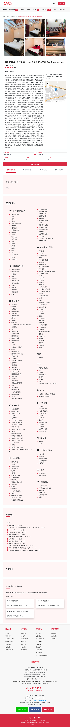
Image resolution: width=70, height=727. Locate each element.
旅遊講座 (62, 10)
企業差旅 (54, 636)
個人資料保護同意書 (42, 655)
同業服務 (54, 633)
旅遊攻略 (23, 644)
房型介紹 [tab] (11, 170)
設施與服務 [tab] (27, 170)
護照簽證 (23, 633)
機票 (22, 10)
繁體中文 (34, 724)
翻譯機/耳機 (24, 639)
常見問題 (38, 633)
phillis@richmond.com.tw (39, 700)
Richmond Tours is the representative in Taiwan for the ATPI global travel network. (35, 681)
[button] (56, 90)
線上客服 (22, 710)
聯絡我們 (8, 644)
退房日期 (40, 152)
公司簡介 (8, 633)
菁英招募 (8, 636)
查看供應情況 (35, 164)
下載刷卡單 (39, 650)
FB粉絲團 (35, 710)
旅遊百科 (23, 641)
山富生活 (8, 647)
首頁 (4, 16)
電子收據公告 (40, 639)
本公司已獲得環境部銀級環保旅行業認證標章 (35, 683)
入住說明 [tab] (59, 170)
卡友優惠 (23, 647)
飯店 (8, 16)
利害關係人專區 (9, 639)
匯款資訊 (38, 647)
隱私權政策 (39, 641)
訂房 (36, 10)
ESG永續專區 (9, 650)
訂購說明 (38, 636)
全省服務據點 (9, 641)
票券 (55, 10)
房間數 (6, 157)
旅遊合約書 (39, 652)
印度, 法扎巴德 (14, 16)
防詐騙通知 (24, 650)
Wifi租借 (23, 636)
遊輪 (28, 10)
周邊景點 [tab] (43, 170)
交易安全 (38, 644)
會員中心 (54, 639)
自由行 (46, 10)
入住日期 (7, 152)
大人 (28, 157)
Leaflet (53, 101)
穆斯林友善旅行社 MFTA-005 (35, 679)
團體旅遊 (13, 10)
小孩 (50, 157)
